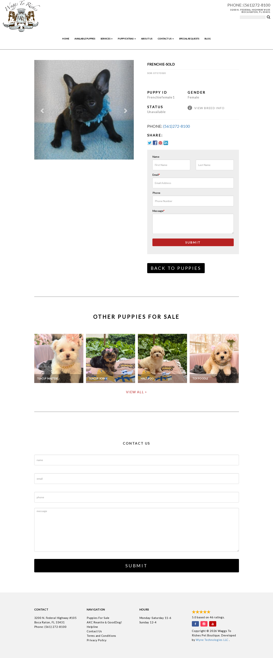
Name (155, 156)
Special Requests (189, 38)
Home (65, 38)
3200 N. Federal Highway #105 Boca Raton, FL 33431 (250, 10)
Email (156, 174)
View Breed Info (209, 108)
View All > (136, 392)
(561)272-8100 (256, 5)
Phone (156, 192)
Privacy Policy (97, 640)
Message (158, 210)
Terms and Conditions (101, 635)
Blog (208, 38)
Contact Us (166, 38)
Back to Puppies (176, 268)
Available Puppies (84, 38)
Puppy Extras (127, 38)
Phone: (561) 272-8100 (50, 626)
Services (106, 38)
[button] (41, 110)
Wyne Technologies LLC (212, 639)
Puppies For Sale (98, 617)
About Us (146, 38)
